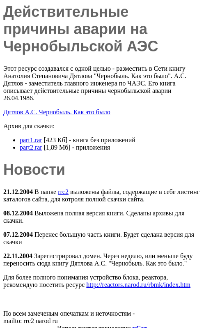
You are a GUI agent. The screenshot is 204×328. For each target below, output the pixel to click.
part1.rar (31, 139)
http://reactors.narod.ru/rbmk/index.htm (138, 284)
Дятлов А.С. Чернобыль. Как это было (56, 112)
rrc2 (63, 191)
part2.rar (31, 147)
